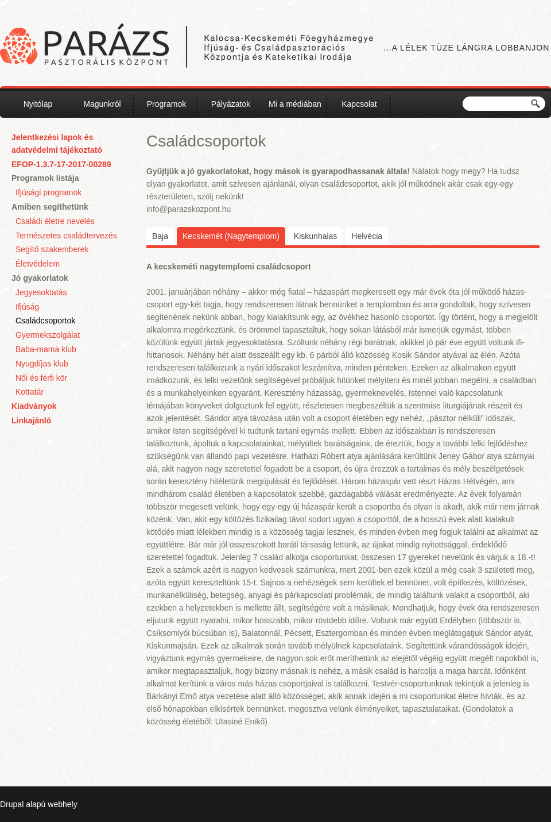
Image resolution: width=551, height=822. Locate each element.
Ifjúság (27, 306)
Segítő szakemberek (52, 249)
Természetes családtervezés (66, 235)
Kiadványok (34, 406)
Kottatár (29, 391)
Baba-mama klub (45, 349)
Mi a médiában (295, 104)
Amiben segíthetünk (49, 206)
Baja (160, 236)
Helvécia (366, 236)
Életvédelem (37, 263)
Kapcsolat (359, 104)
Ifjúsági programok (48, 192)
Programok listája (45, 178)
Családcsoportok (45, 320)
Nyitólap (38, 104)
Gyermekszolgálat (47, 334)
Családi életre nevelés (55, 221)
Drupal (12, 804)
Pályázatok (230, 104)
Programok (166, 104)
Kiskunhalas (315, 236)
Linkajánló (31, 420)
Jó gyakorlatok (39, 278)
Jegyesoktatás (41, 292)
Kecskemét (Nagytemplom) (234, 235)
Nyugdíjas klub (41, 363)
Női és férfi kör (41, 378)
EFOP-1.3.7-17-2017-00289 (61, 164)
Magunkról (102, 104)
